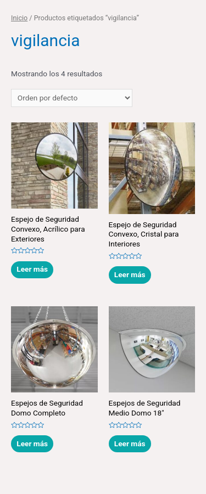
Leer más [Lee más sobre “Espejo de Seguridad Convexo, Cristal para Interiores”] (130, 274)
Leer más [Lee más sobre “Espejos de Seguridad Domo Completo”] (32, 443)
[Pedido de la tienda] (71, 98)
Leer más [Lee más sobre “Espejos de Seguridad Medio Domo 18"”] (130, 443)
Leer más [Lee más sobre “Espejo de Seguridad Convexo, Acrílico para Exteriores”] (32, 269)
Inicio (19, 18)
